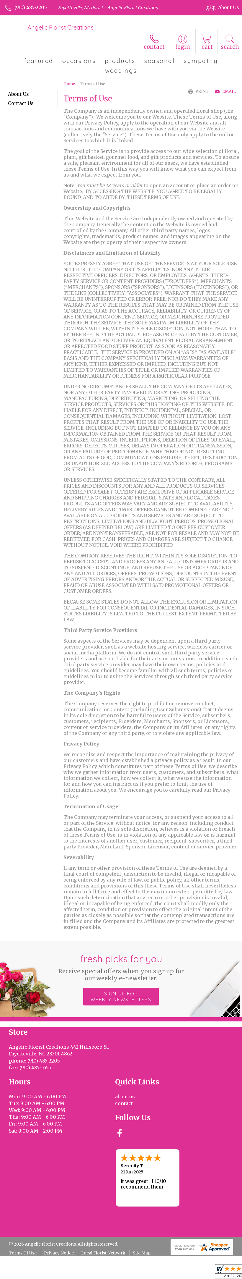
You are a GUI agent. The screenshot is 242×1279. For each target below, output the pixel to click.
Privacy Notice (59, 1253)
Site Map (142, 1253)
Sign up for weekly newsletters (121, 996)
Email (225, 91)
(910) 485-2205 (30, 7)
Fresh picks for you (121, 967)
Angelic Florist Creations (60, 27)
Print (198, 91)
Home (69, 83)
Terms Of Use (23, 1253)
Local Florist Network (103, 1253)
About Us (18, 94)
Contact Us (21, 103)
